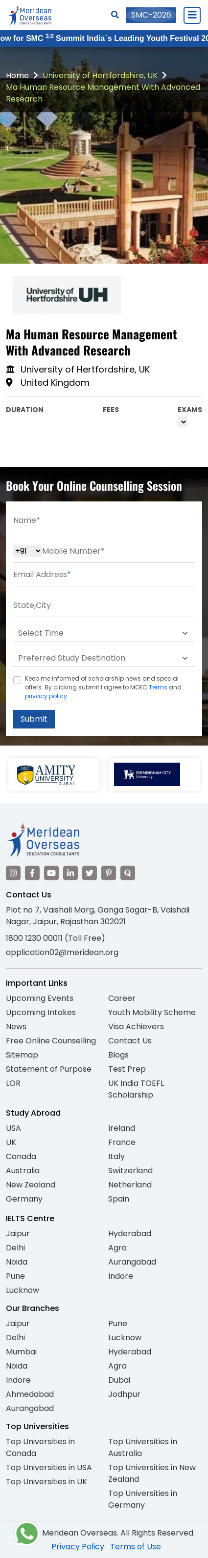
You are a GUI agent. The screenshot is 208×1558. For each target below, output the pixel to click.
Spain (118, 1199)
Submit (34, 719)
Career (122, 998)
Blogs (118, 1054)
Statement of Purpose (49, 1069)
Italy (116, 1156)
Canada (21, 1156)
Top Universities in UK (46, 1481)
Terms (158, 687)
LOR (13, 1083)
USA (13, 1128)
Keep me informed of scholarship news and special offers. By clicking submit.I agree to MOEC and (103, 687)
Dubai (119, 1380)
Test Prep (127, 1069)
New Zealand (30, 1184)
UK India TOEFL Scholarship (136, 1089)
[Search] (115, 15)
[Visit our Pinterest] (108, 873)
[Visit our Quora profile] (127, 873)
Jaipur (18, 1233)
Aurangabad (132, 1261)
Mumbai (21, 1351)
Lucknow (22, 1290)
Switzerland (130, 1170)
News (16, 1026)
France (122, 1142)
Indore (120, 1276)
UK (11, 1142)
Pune (15, 1276)
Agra (117, 1247)
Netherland (130, 1184)
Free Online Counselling (51, 1040)
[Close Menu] (192, 15)
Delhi (15, 1247)
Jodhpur (124, 1394)
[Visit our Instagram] (13, 873)
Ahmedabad (30, 1394)
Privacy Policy (77, 1546)
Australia (23, 1170)
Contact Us (130, 1040)
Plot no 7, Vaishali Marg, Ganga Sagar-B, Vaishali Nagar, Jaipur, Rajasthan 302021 (97, 915)
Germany (24, 1199)
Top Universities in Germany (142, 1499)
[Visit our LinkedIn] (70, 873)
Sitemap (22, 1054)
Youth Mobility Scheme (152, 1012)
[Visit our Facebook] (32, 873)
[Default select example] (104, 633)
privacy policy (46, 696)
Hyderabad (129, 1233)
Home (17, 75)
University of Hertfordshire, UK (100, 75)
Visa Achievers (136, 1026)
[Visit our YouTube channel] (51, 873)
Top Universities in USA (49, 1467)
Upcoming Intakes (41, 1012)
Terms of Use (135, 1546)
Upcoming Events (39, 998)
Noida (16, 1261)
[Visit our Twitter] (89, 873)
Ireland (121, 1128)
